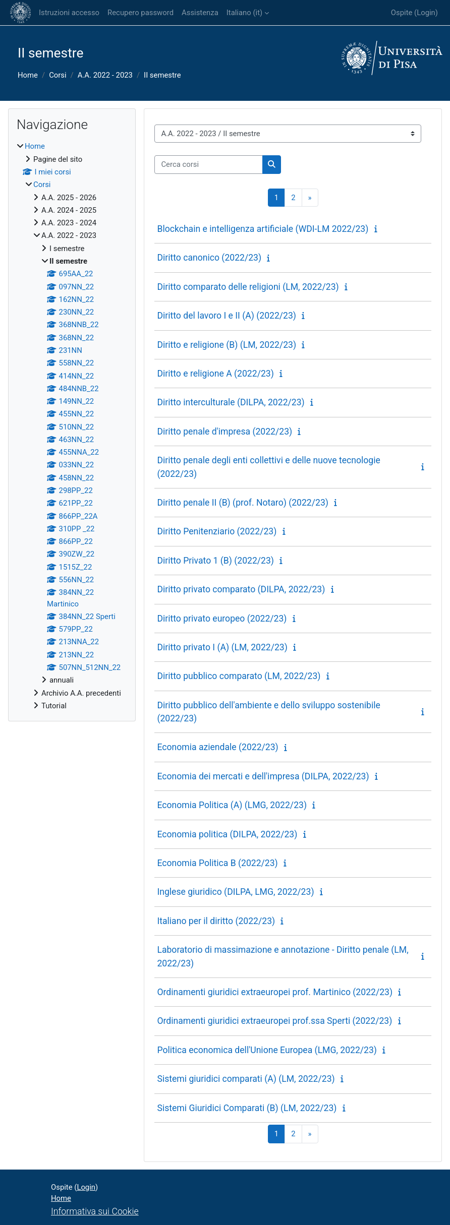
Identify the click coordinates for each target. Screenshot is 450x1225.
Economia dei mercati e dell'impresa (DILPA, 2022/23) (263, 776)
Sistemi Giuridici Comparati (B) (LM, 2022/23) (246, 1108)
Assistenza (200, 12)
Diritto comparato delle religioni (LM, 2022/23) (248, 287)
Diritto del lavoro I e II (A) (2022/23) (226, 316)
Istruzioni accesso (69, 12)
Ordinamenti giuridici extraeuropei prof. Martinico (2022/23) (274, 992)
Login (426, 12)
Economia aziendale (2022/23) (217, 747)
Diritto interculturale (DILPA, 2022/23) (230, 402)
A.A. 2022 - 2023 (105, 75)
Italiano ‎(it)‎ (244, 12)
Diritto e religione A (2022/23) (215, 374)
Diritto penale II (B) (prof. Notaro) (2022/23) (242, 503)
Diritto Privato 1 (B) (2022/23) (215, 561)
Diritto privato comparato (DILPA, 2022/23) (241, 589)
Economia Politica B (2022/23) (217, 863)
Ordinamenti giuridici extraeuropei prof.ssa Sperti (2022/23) (274, 1021)
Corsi (57, 75)
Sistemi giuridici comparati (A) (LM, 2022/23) (245, 1079)
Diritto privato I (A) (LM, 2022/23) (222, 647)
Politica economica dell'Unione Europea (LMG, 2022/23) (267, 1050)
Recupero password (140, 12)
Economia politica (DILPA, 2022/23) (227, 834)
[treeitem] (72, 426)
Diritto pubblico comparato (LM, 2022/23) (238, 676)
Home (28, 75)
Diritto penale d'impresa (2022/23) (224, 431)
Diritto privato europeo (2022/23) (222, 619)
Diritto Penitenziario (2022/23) (216, 531)
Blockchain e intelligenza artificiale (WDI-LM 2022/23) (262, 229)
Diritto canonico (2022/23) (209, 258)
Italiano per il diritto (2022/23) (216, 921)
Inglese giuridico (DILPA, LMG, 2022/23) (235, 892)
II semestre (162, 75)
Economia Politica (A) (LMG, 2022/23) (232, 805)
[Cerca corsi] (208, 164)
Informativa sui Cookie (95, 1211)
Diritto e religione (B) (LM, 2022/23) (226, 345)
